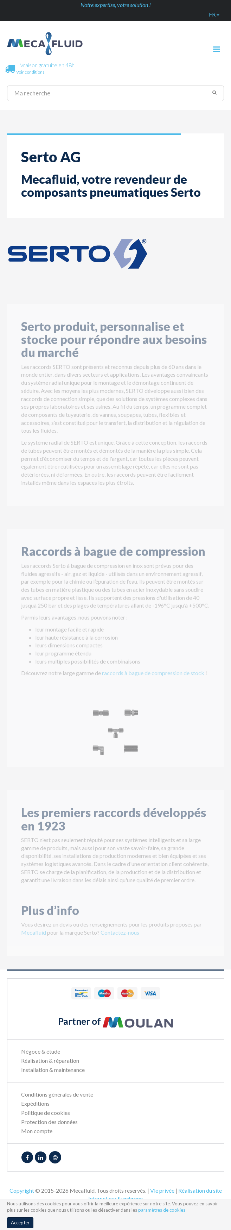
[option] (115, 736)
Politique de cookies (45, 1112)
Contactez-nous (120, 936)
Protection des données (49, 1121)
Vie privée (162, 1190)
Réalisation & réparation (50, 1060)
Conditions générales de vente (57, 1094)
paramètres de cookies (161, 1210)
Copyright (21, 1190)
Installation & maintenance (53, 1069)
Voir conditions (30, 72)
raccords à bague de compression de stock (153, 676)
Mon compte (36, 1131)
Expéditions (35, 1103)
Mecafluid (33, 936)
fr (214, 14)
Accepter (20, 1222)
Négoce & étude (40, 1051)
